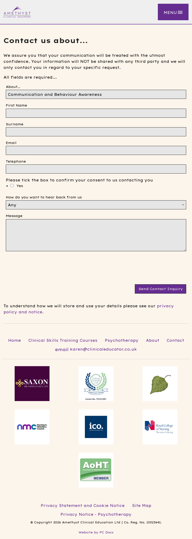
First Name (16, 105)
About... (13, 87)
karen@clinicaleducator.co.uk (96, 349)
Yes (16, 186)
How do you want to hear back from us (44, 197)
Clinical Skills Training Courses (62, 340)
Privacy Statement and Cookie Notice (83, 505)
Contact (175, 340)
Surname (14, 124)
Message (14, 216)
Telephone (16, 161)
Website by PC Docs (96, 532)
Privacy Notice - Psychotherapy (96, 514)
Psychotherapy (122, 340)
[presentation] (41, 270)
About (152, 340)
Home (14, 340)
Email (11, 143)
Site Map (141, 505)
